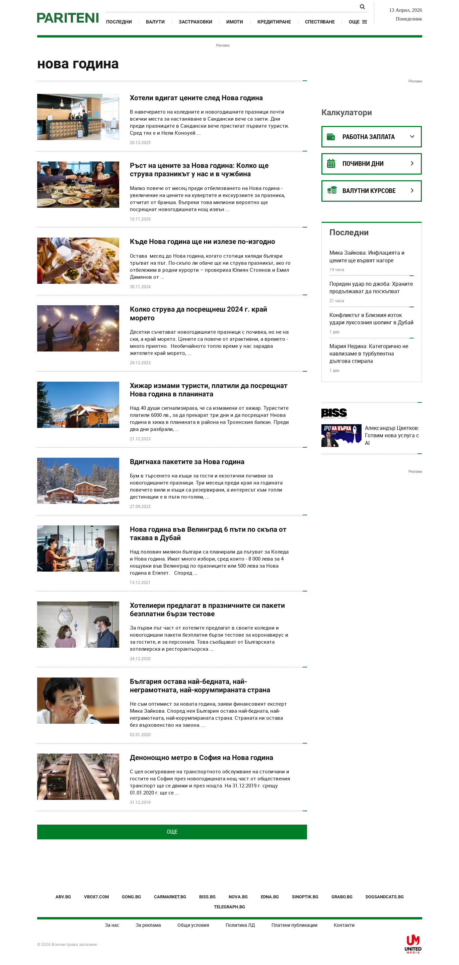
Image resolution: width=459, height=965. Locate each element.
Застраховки (195, 21)
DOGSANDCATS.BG (385, 896)
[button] (358, 21)
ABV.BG (63, 896)
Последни (119, 21)
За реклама (148, 925)
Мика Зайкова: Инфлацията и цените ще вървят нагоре (366, 256)
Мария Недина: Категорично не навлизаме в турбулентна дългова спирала (368, 353)
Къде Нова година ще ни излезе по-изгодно (202, 242)
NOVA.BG (238, 896)
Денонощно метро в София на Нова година (201, 758)
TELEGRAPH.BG (229, 906)
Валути (155, 21)
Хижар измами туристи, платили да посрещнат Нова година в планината (209, 390)
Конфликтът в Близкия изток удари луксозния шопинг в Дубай (371, 318)
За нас (112, 925)
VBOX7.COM (96, 896)
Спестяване (320, 21)
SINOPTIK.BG (305, 896)
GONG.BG (131, 896)
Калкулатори (346, 112)
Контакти (344, 925)
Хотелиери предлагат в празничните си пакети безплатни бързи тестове (207, 609)
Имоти (234, 21)
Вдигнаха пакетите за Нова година (187, 462)
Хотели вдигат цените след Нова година (196, 98)
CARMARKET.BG (170, 896)
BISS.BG (207, 896)
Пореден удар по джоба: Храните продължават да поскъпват (371, 287)
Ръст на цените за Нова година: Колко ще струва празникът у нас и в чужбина (199, 170)
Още (172, 831)
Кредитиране (274, 21)
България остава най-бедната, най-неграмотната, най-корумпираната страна (200, 686)
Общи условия (193, 925)
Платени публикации (294, 925)
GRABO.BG (342, 896)
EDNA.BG (270, 896)
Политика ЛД (240, 925)
